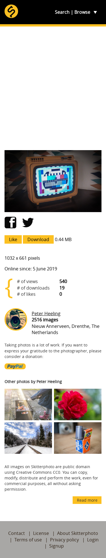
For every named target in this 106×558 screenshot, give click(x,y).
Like (13, 239)
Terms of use (28, 540)
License (41, 533)
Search (62, 12)
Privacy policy (64, 540)
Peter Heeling (46, 313)
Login (93, 540)
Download (38, 239)
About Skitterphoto (77, 533)
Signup (56, 546)
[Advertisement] (53, 88)
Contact (16, 533)
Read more (87, 500)
